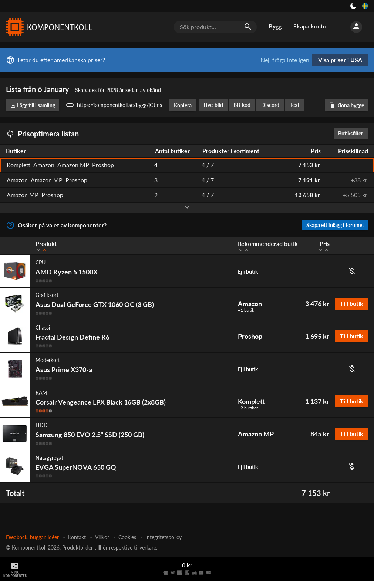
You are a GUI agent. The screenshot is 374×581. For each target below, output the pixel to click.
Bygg (275, 26)
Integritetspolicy (163, 537)
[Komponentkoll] (47, 27)
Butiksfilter (352, 133)
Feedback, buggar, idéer (32, 537)
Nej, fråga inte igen (284, 60)
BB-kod (241, 105)
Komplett (251, 401)
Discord (270, 105)
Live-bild (213, 105)
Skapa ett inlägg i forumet (335, 225)
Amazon (250, 303)
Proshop (250, 336)
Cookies (127, 537)
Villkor (102, 537)
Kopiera (183, 105)
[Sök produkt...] (215, 27)
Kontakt (77, 537)
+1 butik (246, 310)
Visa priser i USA (340, 59)
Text (294, 105)
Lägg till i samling (32, 105)
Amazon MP (256, 434)
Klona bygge (346, 105)
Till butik (351, 303)
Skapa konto (309, 26)
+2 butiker (248, 408)
